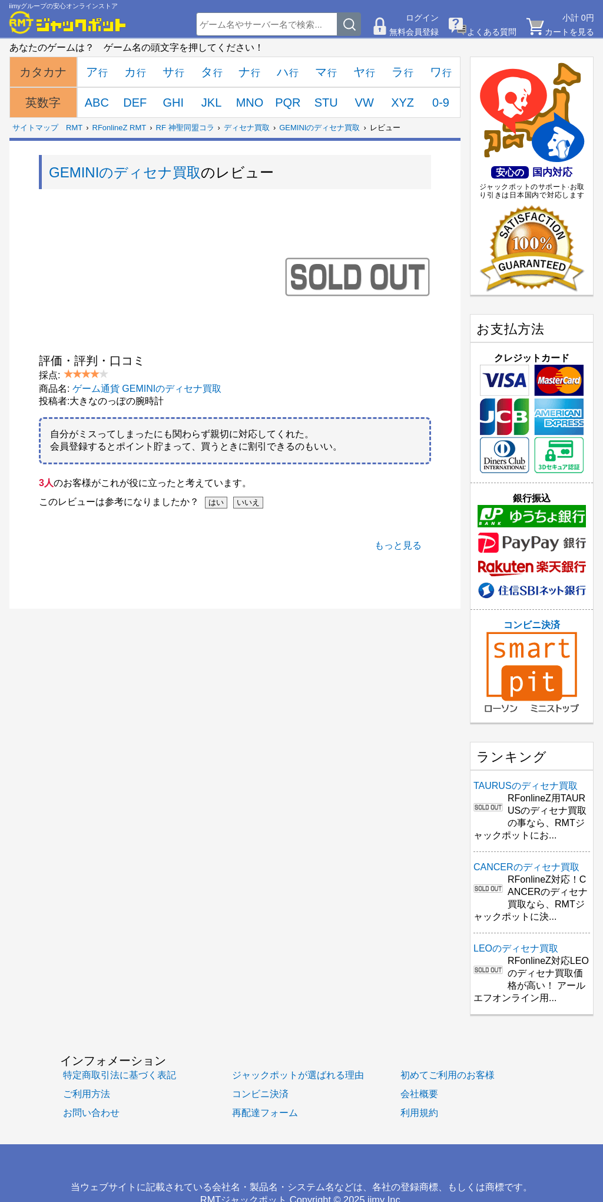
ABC (97, 102)
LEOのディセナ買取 (515, 948)
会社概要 (419, 1093)
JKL (211, 102)
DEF (135, 102)
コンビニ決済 (532, 666)
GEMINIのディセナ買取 (319, 127)
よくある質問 (491, 32)
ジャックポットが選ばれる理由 (298, 1074)
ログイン (422, 18)
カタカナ (43, 71)
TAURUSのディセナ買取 (525, 786)
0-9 (440, 102)
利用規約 (419, 1112)
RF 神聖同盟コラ (185, 127)
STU (326, 102)
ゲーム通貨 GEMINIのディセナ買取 (146, 389)
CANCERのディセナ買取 (526, 867)
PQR (287, 102)
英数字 (43, 102)
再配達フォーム (265, 1112)
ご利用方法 (86, 1093)
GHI (173, 102)
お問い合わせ (91, 1112)
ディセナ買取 (247, 127)
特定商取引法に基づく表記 (119, 1074)
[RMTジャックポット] (68, 22)
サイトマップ (35, 127)
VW (364, 102)
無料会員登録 (414, 32)
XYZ (402, 102)
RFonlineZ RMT (119, 127)
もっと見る (398, 545)
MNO (250, 102)
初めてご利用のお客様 (447, 1074)
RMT (74, 127)
